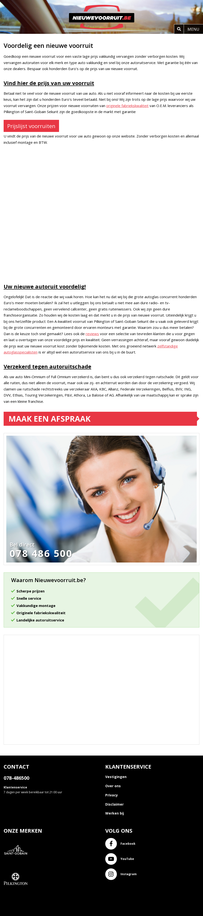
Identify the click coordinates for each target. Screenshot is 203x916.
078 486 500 (41, 553)
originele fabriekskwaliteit (127, 105)
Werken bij (114, 813)
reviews (92, 333)
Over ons (113, 786)
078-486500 (16, 778)
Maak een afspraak (49, 418)
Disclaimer (114, 804)
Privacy (111, 795)
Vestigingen (116, 776)
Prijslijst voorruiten (31, 126)
